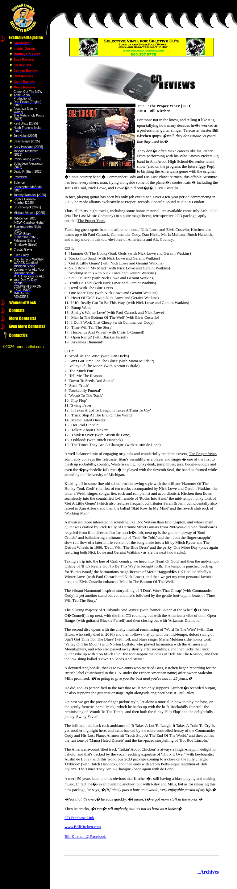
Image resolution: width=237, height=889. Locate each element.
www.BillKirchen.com (82, 826)
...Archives (208, 872)
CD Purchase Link (79, 817)
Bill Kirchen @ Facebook (85, 836)
